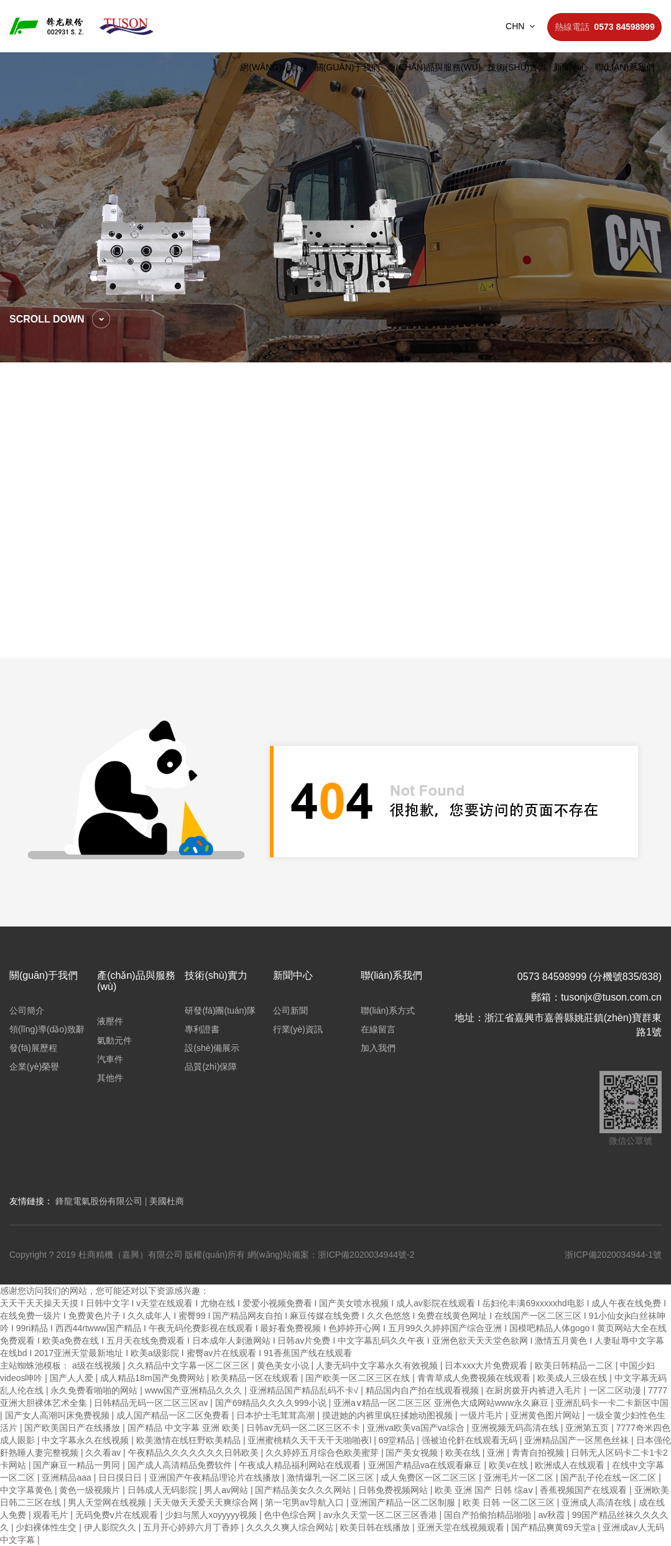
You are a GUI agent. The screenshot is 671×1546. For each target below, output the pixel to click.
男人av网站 (227, 1490)
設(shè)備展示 (212, 1048)
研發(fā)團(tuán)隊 (220, 1011)
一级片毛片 (483, 1415)
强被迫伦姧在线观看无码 (471, 1440)
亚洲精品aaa (67, 1477)
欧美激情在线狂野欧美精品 (189, 1440)
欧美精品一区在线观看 (256, 1378)
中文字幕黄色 (27, 1490)
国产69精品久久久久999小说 (272, 1403)
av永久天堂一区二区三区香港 (381, 1515)
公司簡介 (26, 1011)
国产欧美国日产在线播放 (73, 1428)
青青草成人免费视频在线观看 (475, 1378)
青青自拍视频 (539, 1453)
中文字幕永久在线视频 (86, 1440)
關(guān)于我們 (348, 67)
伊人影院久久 (111, 1527)
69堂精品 (398, 1440)
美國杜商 (166, 1201)
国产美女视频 (413, 1453)
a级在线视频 (97, 1365)
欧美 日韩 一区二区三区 (510, 1502)
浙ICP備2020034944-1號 (613, 1255)
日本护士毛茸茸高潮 (276, 1415)
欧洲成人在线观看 (571, 1465)
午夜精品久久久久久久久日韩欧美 (194, 1453)
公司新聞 (290, 1011)
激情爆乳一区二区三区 (331, 1477)
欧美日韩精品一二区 (575, 1365)
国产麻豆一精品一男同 (78, 1465)
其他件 (110, 1078)
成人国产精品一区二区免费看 (174, 1415)
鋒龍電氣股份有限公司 (98, 1201)
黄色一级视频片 (91, 1490)
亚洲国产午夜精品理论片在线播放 (215, 1477)
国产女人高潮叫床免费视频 (58, 1415)
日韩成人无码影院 (163, 1490)
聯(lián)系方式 (388, 1011)
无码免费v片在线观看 (117, 1515)
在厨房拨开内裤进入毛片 (535, 1390)
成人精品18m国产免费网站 (153, 1378)
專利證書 (202, 1029)
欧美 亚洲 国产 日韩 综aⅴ (485, 1490)
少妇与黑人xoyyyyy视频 (212, 1515)
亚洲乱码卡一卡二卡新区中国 (612, 1403)
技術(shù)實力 (517, 67)
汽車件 (110, 1059)
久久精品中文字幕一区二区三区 (189, 1365)
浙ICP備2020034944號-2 (366, 1255)
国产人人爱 (73, 1378)
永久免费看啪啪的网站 (95, 1390)
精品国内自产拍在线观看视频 (423, 1390)
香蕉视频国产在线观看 (584, 1490)
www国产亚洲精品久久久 (194, 1390)
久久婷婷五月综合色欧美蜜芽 (323, 1453)
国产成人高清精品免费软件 (180, 1465)
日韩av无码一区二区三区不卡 (304, 1428)
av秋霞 (553, 1515)
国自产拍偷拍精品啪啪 (489, 1515)
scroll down (47, 319)
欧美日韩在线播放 (376, 1527)
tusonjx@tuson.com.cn (611, 997)
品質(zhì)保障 (211, 1067)
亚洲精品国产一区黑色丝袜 (577, 1440)
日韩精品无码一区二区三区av (152, 1403)
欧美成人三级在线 (573, 1378)
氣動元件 (114, 1040)
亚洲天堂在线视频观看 (462, 1527)
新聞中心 (570, 67)
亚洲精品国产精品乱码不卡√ (305, 1390)
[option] (335, 207)
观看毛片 (51, 1515)
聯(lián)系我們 (625, 67)
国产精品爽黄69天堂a (554, 1527)
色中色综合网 (291, 1515)
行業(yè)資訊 (298, 1029)
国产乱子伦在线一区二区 (609, 1477)
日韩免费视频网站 (394, 1490)
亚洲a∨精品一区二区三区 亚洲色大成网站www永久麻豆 (442, 1403)
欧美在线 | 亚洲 (476, 1453)
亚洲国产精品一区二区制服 (404, 1502)
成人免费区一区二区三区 (430, 1477)
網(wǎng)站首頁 (274, 67)
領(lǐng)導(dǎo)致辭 (47, 1029)
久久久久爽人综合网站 (291, 1527)
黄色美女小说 (284, 1365)
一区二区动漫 (616, 1390)
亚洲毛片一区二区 (520, 1477)
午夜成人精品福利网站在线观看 (301, 1465)
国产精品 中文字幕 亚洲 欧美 (184, 1428)
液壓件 (110, 1021)
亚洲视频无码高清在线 (516, 1428)
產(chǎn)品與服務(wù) (434, 67)
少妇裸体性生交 (47, 1527)
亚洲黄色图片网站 (547, 1415)
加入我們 (378, 1048)
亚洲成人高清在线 (598, 1502)
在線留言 (378, 1029)
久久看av (104, 1453)
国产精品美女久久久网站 (304, 1490)
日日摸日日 (121, 1477)
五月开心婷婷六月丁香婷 (192, 1527)
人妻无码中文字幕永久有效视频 (378, 1365)
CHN (520, 26)
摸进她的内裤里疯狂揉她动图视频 (388, 1415)
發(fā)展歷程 (33, 1048)
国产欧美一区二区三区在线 (358, 1378)
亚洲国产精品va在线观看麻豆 (426, 1465)
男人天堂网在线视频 (108, 1502)
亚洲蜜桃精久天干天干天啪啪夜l (311, 1440)
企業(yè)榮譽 (34, 1067)
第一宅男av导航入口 (305, 1502)
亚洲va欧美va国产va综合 (416, 1428)
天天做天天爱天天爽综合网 (207, 1502)
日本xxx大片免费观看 (487, 1365)
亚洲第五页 (588, 1428)
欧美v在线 (509, 1465)
